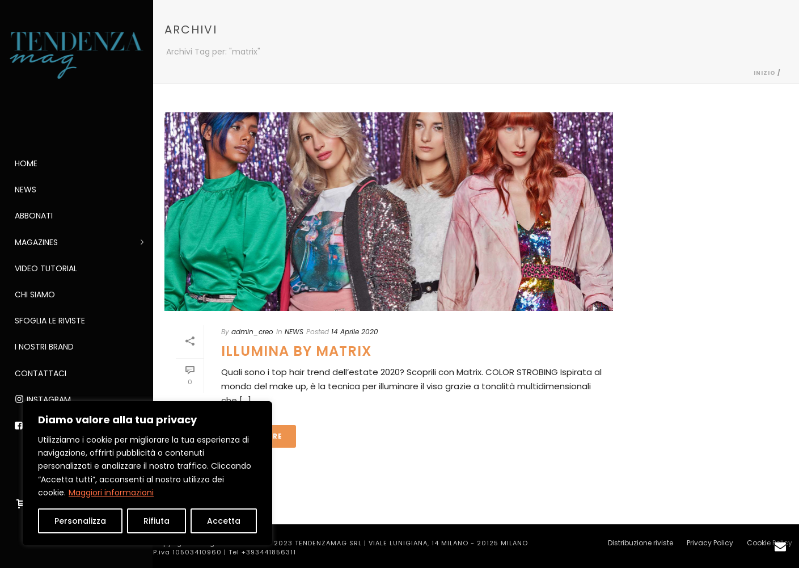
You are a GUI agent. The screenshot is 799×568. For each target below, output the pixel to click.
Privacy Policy (710, 543)
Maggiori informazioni (111, 492)
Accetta (223, 521)
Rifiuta (156, 521)
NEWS (294, 331)
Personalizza (80, 521)
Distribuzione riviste (640, 543)
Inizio (765, 73)
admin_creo (252, 331)
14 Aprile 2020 (354, 331)
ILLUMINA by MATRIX (296, 351)
